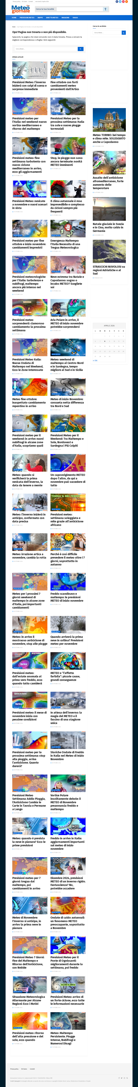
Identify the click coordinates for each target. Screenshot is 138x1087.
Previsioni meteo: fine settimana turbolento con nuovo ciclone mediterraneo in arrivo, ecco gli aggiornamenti (29, 165)
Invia (105, 9)
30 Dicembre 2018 (98, 146)
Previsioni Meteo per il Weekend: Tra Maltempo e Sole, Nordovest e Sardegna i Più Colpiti (67, 440)
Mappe (40, 18)
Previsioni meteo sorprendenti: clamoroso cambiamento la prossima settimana (29, 325)
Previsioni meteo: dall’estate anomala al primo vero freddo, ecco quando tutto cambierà (27, 678)
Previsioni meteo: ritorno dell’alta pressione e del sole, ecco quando (28, 1036)
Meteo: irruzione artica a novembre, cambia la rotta (29, 555)
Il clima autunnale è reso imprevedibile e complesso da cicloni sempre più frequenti (67, 206)
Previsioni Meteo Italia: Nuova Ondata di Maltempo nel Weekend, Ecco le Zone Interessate (27, 365)
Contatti (30, 1)
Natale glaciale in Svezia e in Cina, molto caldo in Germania (108, 227)
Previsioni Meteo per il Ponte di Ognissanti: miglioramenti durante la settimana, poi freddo (66, 962)
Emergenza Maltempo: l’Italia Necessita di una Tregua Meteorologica (65, 244)
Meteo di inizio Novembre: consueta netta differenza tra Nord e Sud (67, 402)
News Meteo (18, 77)
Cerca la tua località (45, 9)
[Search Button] (81, 49)
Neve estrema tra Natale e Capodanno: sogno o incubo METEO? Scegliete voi (67, 282)
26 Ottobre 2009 (98, 192)
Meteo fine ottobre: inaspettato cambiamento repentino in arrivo (29, 402)
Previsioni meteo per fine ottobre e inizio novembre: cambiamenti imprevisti (29, 244)
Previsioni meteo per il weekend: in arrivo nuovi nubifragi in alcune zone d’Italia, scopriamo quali (28, 440)
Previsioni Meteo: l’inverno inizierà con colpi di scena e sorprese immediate (29, 85)
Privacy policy (16, 1)
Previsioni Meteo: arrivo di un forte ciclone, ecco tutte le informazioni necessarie (67, 1000)
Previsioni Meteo (27, 18)
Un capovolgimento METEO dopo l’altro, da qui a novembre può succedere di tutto (67, 480)
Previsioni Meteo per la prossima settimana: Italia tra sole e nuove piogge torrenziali (67, 124)
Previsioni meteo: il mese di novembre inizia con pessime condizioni (29, 716)
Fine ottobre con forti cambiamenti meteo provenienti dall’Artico (64, 85)
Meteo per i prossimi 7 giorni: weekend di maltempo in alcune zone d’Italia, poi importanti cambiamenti (28, 600)
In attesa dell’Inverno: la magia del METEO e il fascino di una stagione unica (66, 718)
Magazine (65, 18)
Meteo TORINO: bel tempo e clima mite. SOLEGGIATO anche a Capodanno (109, 138)
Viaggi (75, 18)
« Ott (95, 360)
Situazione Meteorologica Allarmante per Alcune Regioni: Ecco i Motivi (28, 1000)
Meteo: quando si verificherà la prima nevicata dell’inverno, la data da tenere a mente (27, 480)
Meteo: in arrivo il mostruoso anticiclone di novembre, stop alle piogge (29, 640)
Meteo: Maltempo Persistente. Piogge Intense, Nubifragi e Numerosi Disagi (62, 1038)
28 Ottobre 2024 (17, 410)
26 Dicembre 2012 (98, 235)
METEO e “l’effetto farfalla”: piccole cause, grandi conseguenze (65, 676)
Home (14, 18)
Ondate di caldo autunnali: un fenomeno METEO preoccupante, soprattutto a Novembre (67, 923)
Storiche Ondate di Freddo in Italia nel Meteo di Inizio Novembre (67, 756)
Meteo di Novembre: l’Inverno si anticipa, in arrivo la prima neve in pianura (26, 923)
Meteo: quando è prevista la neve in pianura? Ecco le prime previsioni (29, 842)
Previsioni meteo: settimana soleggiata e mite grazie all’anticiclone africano (66, 520)
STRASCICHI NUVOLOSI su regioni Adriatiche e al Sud (109, 270)
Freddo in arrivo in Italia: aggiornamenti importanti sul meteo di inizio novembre (67, 843)
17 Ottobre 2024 (17, 1007)
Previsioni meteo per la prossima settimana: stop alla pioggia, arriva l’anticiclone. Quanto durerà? (28, 759)
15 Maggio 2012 (97, 278)
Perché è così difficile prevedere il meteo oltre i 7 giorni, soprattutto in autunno (67, 559)
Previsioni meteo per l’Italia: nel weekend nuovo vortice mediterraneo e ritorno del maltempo (29, 124)
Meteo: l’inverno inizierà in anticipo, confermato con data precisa (29, 518)
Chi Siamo (24, 1)
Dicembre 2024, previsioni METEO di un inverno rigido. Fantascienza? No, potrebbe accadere (68, 883)
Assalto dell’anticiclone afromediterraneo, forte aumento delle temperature (108, 183)
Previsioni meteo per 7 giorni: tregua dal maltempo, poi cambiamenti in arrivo (26, 883)
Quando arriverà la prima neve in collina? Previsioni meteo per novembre (66, 640)
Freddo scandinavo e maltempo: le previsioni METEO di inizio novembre (66, 597)
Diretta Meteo (52, 18)
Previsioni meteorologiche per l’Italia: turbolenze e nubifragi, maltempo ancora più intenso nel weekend (29, 283)
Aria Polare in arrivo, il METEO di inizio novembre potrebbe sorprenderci (66, 323)
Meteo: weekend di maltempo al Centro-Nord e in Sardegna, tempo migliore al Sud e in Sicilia (67, 365)
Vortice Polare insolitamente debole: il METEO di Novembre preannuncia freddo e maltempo (65, 802)
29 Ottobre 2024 (17, 93)
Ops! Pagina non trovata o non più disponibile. (30, 27)
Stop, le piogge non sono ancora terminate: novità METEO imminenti (66, 161)
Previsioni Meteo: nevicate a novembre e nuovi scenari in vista (29, 204)
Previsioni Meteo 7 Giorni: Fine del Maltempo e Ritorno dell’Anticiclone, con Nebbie (28, 962)
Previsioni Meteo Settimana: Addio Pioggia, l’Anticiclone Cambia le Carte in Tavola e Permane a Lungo (29, 802)
